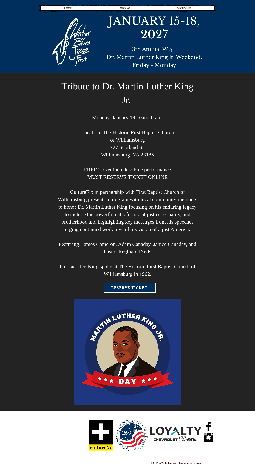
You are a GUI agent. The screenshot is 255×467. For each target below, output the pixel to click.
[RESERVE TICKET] (130, 288)
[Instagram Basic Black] (208, 437)
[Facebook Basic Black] (208, 426)
